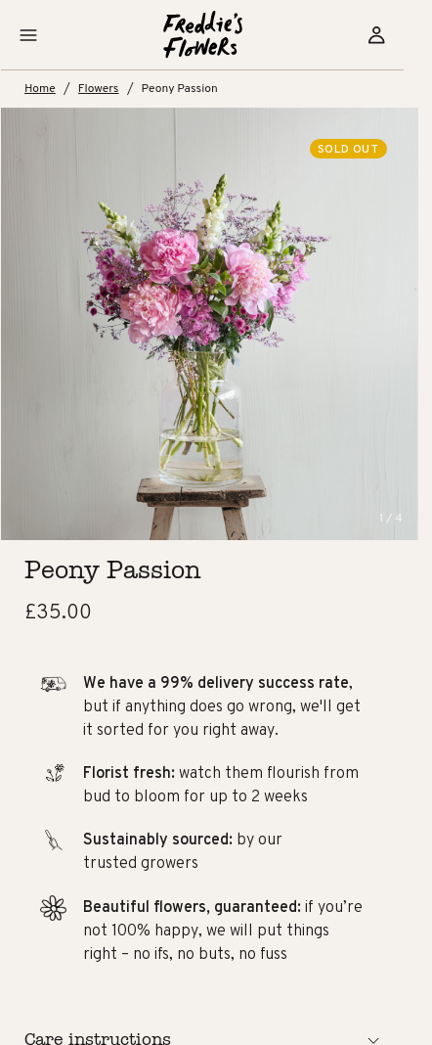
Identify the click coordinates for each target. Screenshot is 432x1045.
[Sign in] (390, 35)
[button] (42, 35)
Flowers (115, 88)
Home (54, 88)
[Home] (216, 35)
